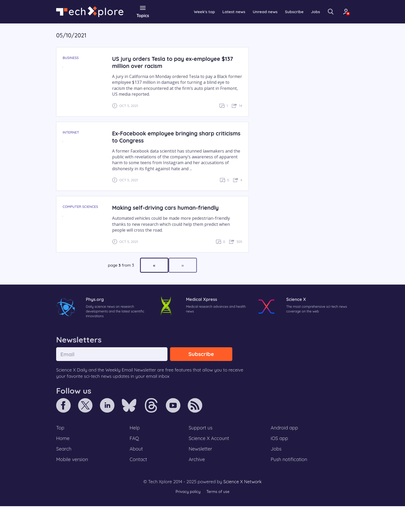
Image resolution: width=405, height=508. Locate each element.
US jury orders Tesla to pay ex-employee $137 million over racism (174, 62)
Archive (196, 461)
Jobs (309, 11)
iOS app (279, 439)
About (136, 450)
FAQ (134, 439)
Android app (285, 429)
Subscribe (287, 11)
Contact (139, 461)
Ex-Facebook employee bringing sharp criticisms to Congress (165, 136)
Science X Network (242, 483)
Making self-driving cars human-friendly (167, 207)
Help (135, 429)
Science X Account (209, 439)
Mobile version (72, 461)
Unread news (256, 11)
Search (64, 450)
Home (63, 439)
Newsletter (200, 450)
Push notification (289, 461)
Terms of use (218, 493)
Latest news (223, 11)
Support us (200, 429)
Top (60, 429)
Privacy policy (187, 493)
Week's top (193, 11)
